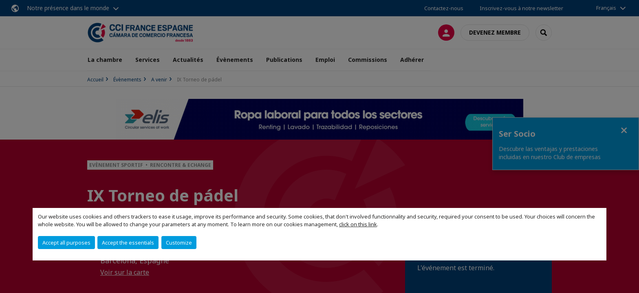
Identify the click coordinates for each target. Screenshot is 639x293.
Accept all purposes (66, 242)
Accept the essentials (128, 242)
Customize (179, 242)
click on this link (358, 224)
